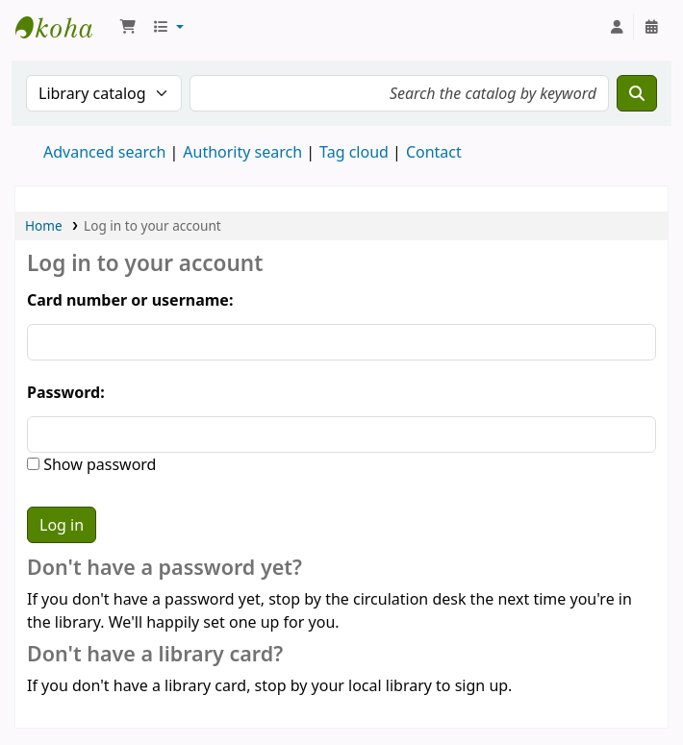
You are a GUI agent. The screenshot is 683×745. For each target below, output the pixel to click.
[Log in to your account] (616, 27)
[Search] (637, 93)
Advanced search (104, 151)
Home (44, 225)
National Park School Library (63, 27)
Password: (66, 392)
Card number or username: (130, 299)
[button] (128, 27)
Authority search (242, 151)
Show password (97, 464)
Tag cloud (354, 151)
